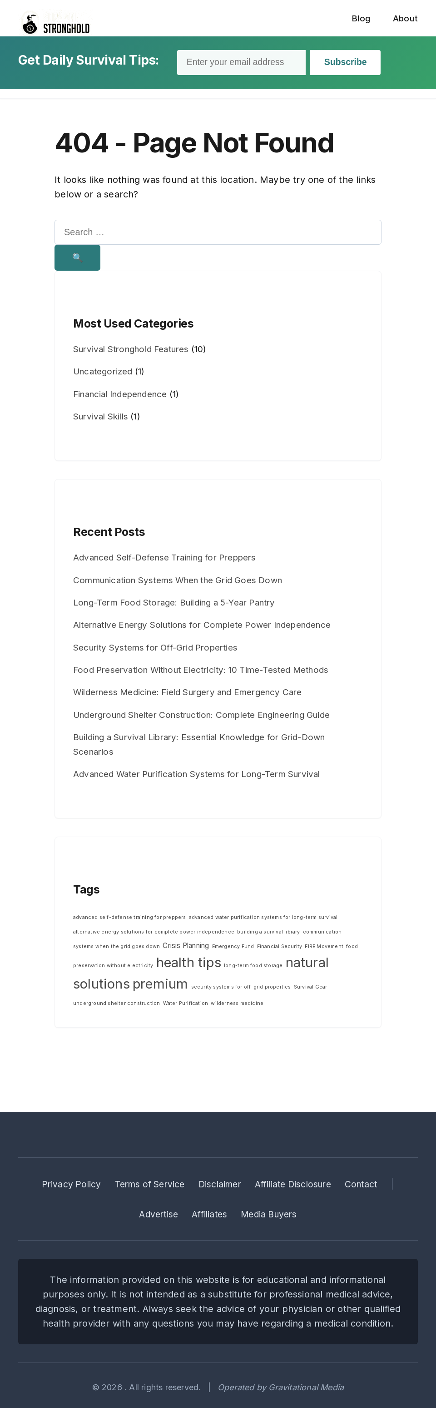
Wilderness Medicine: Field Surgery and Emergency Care (187, 694)
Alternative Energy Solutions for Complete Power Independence (202, 627)
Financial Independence (120, 396)
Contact (361, 1184)
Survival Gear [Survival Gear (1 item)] (310, 989)
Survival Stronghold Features (131, 351)
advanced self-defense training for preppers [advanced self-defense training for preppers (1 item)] (129, 919)
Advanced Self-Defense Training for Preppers (164, 559)
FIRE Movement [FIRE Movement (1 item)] (324, 948)
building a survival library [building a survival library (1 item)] (268, 934)
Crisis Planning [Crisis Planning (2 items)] (186, 947)
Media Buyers (269, 1214)
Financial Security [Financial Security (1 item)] (279, 948)
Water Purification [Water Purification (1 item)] (185, 1006)
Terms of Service (150, 1184)
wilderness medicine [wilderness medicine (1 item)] (237, 1006)
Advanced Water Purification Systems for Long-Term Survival (196, 776)
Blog (361, 18)
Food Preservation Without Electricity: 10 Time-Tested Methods (200, 671)
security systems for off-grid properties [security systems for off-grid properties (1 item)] (241, 989)
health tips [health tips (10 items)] (188, 964)
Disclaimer (219, 1184)
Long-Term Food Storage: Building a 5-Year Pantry (174, 604)
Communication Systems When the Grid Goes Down (177, 582)
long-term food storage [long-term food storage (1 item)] (253, 967)
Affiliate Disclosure (293, 1184)
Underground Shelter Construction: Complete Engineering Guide (201, 717)
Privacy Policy (71, 1184)
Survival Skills (100, 418)
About (405, 18)
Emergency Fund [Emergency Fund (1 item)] (233, 948)
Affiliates (209, 1214)
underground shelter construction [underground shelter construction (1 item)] (116, 1006)
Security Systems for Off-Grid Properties (155, 649)
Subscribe (353, 63)
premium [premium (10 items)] (160, 986)
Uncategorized (103, 373)
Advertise (158, 1214)
